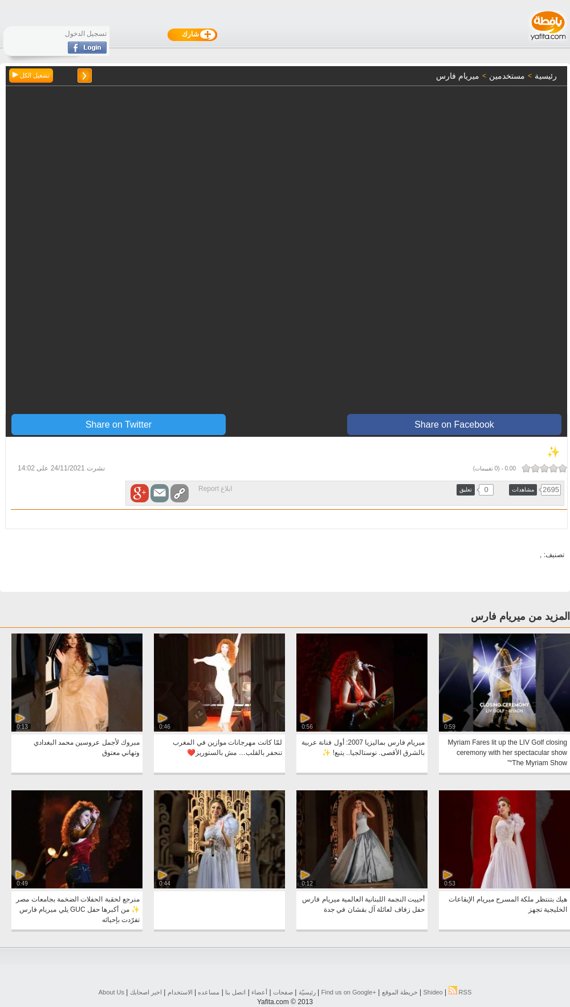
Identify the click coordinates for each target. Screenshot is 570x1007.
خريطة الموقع (400, 992)
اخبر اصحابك (146, 992)
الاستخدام (180, 992)
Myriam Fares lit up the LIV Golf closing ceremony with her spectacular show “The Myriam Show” (507, 752)
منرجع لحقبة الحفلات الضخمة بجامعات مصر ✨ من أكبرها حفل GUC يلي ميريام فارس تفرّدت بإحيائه (78, 909)
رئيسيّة (307, 992)
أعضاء (259, 992)
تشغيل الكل (31, 75)
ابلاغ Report (215, 489)
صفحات (283, 992)
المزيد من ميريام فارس (520, 616)
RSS (460, 992)
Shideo (432, 992)
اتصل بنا (235, 992)
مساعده (208, 992)
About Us (111, 992)
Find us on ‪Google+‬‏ (348, 992)
